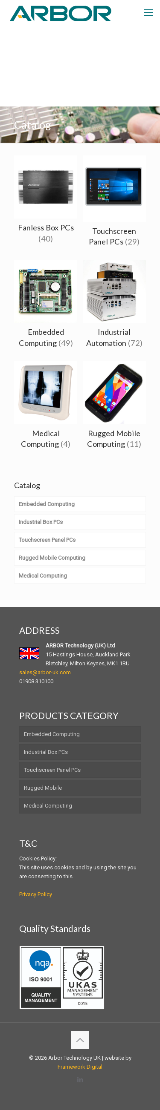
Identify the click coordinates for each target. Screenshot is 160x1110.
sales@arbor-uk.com (45, 672)
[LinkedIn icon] (80, 1080)
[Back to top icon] (80, 1040)
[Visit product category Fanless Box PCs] (45, 201)
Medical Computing (48, 805)
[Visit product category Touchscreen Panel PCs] (114, 203)
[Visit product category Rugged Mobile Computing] (114, 407)
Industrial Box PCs (46, 752)
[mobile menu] (148, 13)
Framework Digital (80, 1067)
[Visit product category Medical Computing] (45, 407)
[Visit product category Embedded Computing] (45, 306)
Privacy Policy (35, 894)
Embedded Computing (52, 734)
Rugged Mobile (43, 788)
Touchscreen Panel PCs (52, 770)
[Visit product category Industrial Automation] (114, 306)
